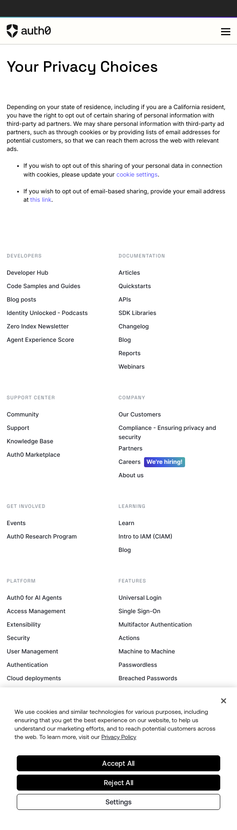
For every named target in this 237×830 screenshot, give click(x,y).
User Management (32, 651)
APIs (124, 299)
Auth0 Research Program (42, 536)
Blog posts (21, 299)
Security (18, 638)
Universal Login (140, 597)
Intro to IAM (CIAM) (145, 536)
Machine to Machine (146, 651)
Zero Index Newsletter (38, 326)
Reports (129, 353)
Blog (124, 339)
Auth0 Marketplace (33, 454)
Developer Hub (27, 272)
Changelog (133, 326)
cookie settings (137, 174)
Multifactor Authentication (155, 624)
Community (23, 414)
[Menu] (225, 31)
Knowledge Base (30, 441)
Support (18, 428)
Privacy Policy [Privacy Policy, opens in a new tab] (119, 737)
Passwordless (137, 665)
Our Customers (139, 414)
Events (16, 523)
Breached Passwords (147, 678)
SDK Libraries (137, 313)
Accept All (118, 763)
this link (40, 199)
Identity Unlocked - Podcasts (47, 313)
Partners (130, 448)
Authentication (27, 665)
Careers (151, 462)
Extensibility (24, 624)
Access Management (36, 611)
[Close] (223, 701)
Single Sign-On (139, 611)
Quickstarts (134, 286)
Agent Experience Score (40, 339)
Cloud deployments (34, 678)
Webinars (131, 366)
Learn (126, 523)
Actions (129, 638)
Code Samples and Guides (43, 286)
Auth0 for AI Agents (34, 597)
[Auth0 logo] (114, 31)
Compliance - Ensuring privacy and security (167, 432)
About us (131, 475)
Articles (129, 272)
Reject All (118, 782)
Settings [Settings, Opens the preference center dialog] (119, 802)
